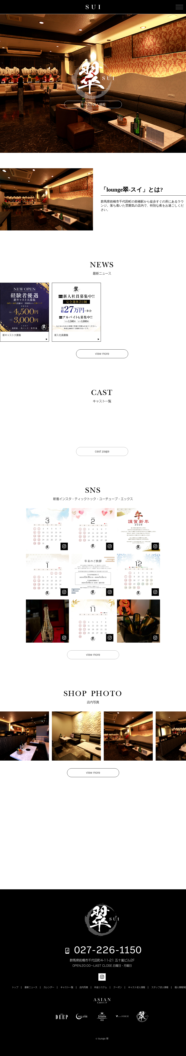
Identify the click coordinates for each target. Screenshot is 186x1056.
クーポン (117, 987)
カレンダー (49, 987)
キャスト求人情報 (136, 987)
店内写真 (84, 987)
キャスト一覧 (67, 987)
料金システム (100, 987)
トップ (15, 987)
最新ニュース (31, 987)
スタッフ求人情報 (159, 987)
